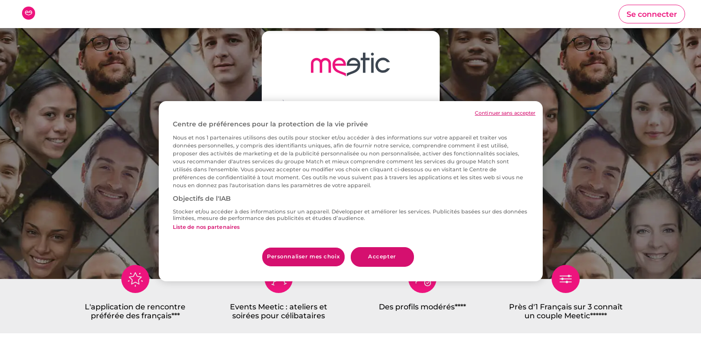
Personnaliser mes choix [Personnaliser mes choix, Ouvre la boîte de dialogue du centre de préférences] (303, 256)
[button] (652, 14)
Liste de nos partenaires (206, 227)
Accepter (382, 256)
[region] (351, 191)
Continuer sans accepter (505, 113)
